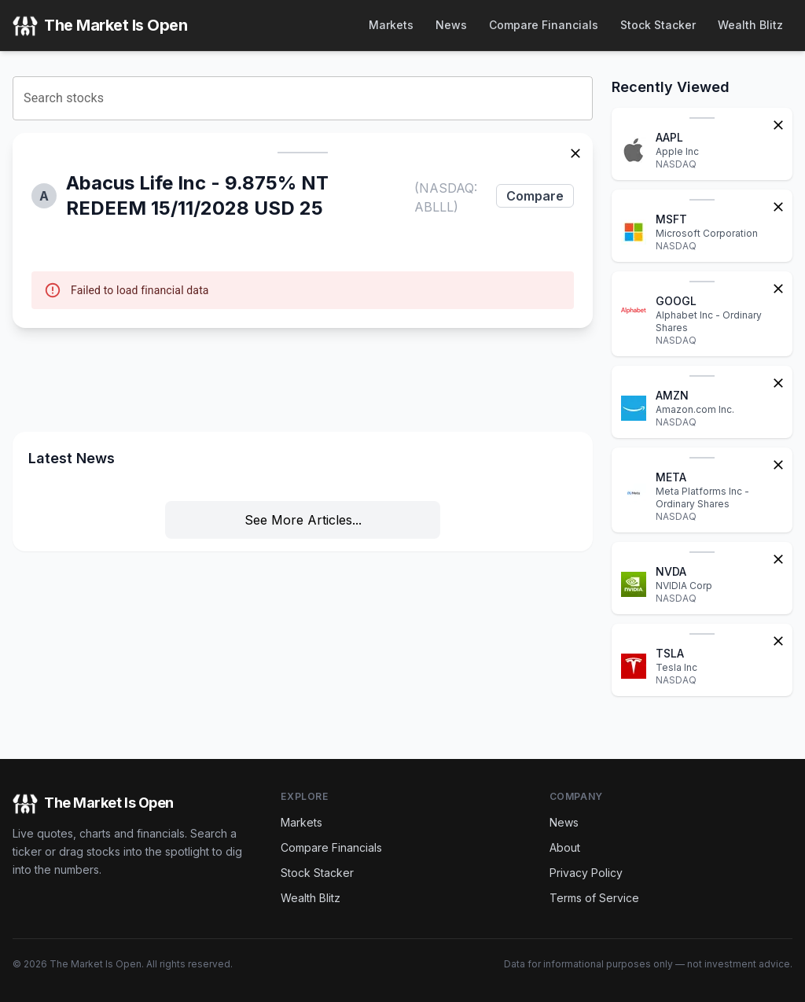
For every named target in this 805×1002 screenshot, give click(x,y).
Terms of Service (594, 897)
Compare (535, 196)
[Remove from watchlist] (778, 123)
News (451, 24)
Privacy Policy (586, 872)
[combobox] (303, 98)
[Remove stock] (575, 151)
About (565, 847)
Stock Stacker (658, 24)
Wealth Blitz (750, 24)
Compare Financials (543, 24)
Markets (391, 24)
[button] (303, 230)
